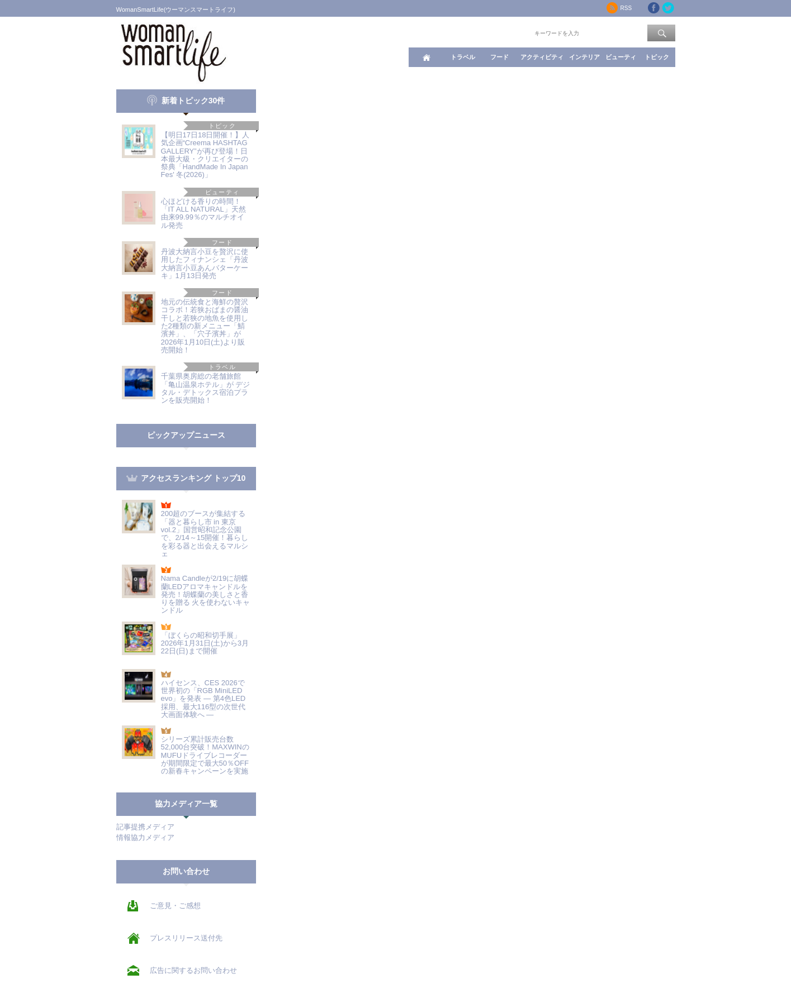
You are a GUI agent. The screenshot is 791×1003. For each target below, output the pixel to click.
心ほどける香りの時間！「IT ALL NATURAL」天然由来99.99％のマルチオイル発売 (203, 213)
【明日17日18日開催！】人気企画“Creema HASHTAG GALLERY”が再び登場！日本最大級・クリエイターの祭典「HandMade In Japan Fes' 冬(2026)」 (205, 155)
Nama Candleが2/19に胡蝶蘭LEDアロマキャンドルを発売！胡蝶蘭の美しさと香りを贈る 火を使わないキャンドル (205, 594)
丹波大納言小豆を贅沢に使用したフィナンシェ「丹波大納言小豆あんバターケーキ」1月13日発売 (204, 263)
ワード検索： (513, 32)
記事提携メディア (145, 827)
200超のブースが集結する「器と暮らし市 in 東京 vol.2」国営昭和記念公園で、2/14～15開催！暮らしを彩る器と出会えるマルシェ (205, 533)
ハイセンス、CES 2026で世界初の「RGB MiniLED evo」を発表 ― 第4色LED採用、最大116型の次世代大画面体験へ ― (203, 699)
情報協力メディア (145, 837)
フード (499, 57)
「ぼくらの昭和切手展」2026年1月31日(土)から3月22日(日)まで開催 (205, 643)
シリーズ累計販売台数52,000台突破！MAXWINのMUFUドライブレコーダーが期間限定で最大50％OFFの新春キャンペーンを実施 (205, 755)
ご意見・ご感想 (175, 905)
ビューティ (620, 57)
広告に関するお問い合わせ (193, 970)
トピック (657, 57)
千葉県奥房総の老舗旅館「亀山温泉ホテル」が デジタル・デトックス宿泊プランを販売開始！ (205, 388)
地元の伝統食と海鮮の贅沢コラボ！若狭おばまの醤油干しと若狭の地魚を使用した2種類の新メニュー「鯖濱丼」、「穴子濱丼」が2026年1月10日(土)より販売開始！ (204, 326)
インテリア (584, 57)
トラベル (463, 57)
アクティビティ (541, 57)
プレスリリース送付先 (186, 938)
